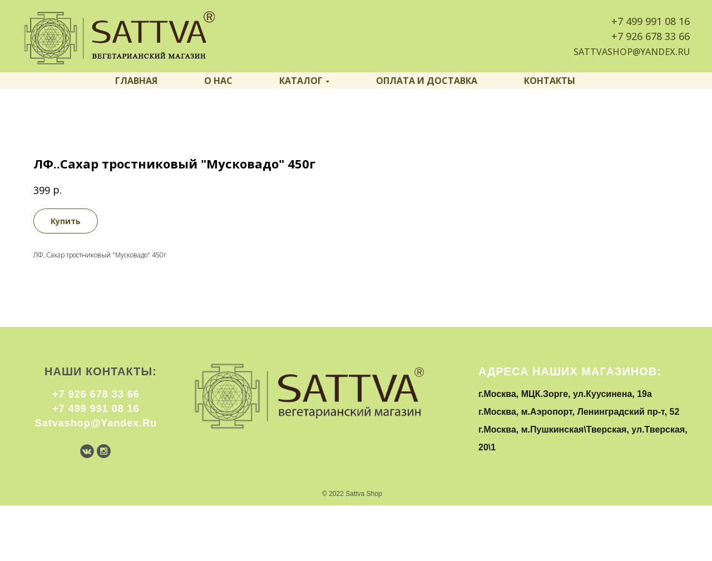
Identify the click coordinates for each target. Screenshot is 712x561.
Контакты (549, 81)
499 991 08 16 (658, 21)
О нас (218, 81)
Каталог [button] (301, 81)
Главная (136, 81)
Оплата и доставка (426, 81)
